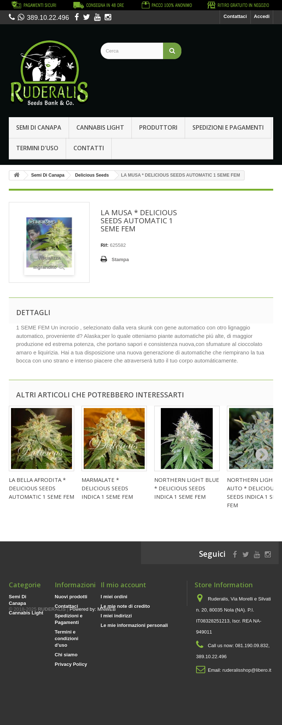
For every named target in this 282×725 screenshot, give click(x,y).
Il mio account (123, 584)
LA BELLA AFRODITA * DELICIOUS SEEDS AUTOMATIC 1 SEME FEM (41, 488)
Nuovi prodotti (71, 596)
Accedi (262, 16)
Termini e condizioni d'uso (66, 638)
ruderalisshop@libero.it (247, 670)
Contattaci (235, 16)
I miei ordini (114, 596)
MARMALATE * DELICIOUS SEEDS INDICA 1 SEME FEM (107, 488)
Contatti (88, 148)
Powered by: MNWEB (92, 685)
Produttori (158, 127)
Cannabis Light (100, 127)
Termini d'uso (37, 148)
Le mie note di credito (125, 606)
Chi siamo (66, 654)
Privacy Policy (71, 664)
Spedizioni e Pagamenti (228, 127)
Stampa (120, 259)
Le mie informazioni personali (134, 625)
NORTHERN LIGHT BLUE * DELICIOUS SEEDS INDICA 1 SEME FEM (186, 488)
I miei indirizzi (116, 615)
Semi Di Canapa (38, 127)
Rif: (105, 245)
